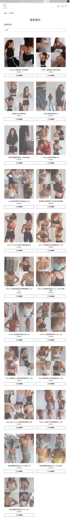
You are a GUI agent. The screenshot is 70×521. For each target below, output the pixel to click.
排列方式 (8, 25)
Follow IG (46, 1)
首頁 (5, 13)
